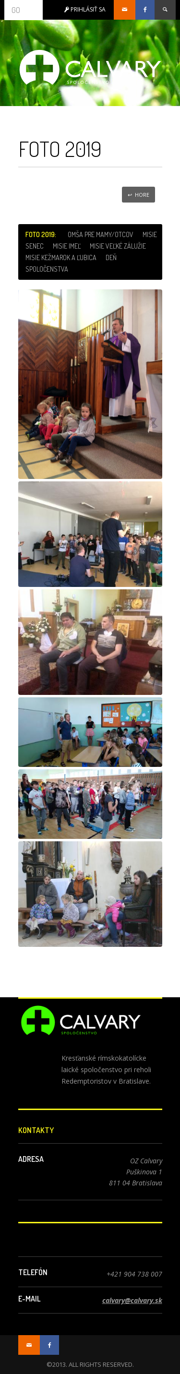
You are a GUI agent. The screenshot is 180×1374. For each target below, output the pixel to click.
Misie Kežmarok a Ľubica (60, 257)
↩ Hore (138, 194)
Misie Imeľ (67, 246)
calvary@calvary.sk (132, 1300)
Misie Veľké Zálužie (118, 246)
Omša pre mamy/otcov (100, 234)
